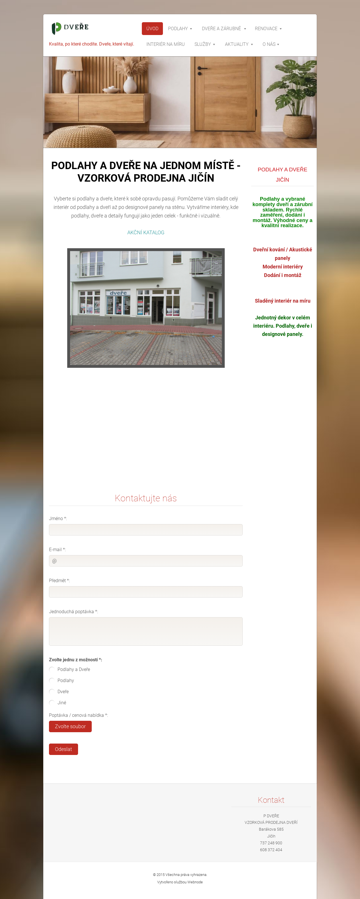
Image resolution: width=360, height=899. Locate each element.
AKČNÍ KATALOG (145, 232)
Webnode (195, 882)
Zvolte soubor (70, 726)
